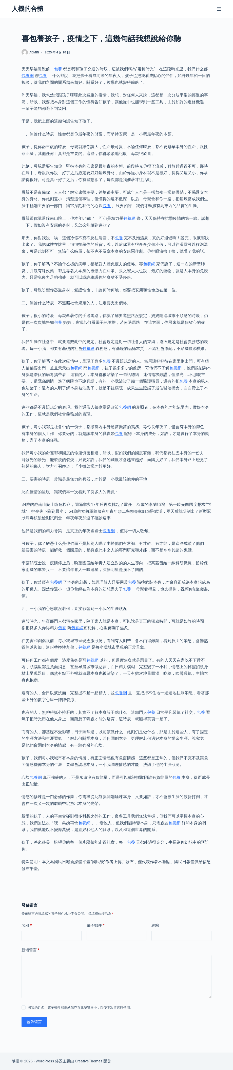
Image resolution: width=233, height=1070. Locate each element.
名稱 (27, 925)
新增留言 (31, 950)
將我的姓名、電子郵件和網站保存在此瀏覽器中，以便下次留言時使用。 (80, 1007)
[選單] (219, 9)
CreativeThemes (89, 1061)
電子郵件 (96, 925)
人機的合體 (27, 8)
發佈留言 (34, 1022)
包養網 (28, 75)
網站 (155, 925)
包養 (58, 69)
